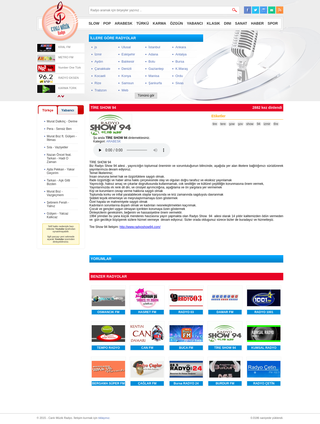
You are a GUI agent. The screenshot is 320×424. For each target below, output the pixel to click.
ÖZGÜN (176, 23)
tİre (276, 124)
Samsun (127, 83)
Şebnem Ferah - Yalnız (58, 204)
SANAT (241, 23)
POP (107, 23)
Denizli (126, 69)
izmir (267, 124)
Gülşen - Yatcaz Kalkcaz (57, 215)
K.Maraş (181, 69)
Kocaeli (100, 76)
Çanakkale (102, 69)
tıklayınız (103, 417)
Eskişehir (128, 54)
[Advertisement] (244, 66)
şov (240, 124)
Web (124, 90)
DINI (227, 23)
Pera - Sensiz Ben (59, 129)
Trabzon (101, 90)
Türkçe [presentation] (47, 110)
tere (223, 124)
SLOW (94, 23)
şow (231, 124)
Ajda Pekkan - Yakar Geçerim (60, 171)
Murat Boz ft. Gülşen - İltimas (62, 138)
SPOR (273, 23)
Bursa (179, 61)
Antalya (180, 54)
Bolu (151, 61)
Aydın (99, 61)
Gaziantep (156, 69)
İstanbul (154, 47)
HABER (257, 23)
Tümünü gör (146, 95)
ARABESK (124, 23)
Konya (126, 76)
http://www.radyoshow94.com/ (140, 227)
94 (258, 124)
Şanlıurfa (155, 83)
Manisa (153, 76)
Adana (153, 54)
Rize (98, 83)
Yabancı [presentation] (67, 110)
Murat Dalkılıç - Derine (62, 121)
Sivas (179, 83)
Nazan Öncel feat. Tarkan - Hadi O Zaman (59, 158)
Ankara (180, 47)
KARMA (159, 23)
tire (215, 124)
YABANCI (195, 23)
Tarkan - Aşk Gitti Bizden (58, 182)
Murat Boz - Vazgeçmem (55, 193)
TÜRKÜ (142, 23)
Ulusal (126, 47)
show (249, 124)
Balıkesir (127, 61)
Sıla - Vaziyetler (57, 147)
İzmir (98, 54)
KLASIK (213, 23)
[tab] (48, 110)
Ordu (179, 76)
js (96, 47)
